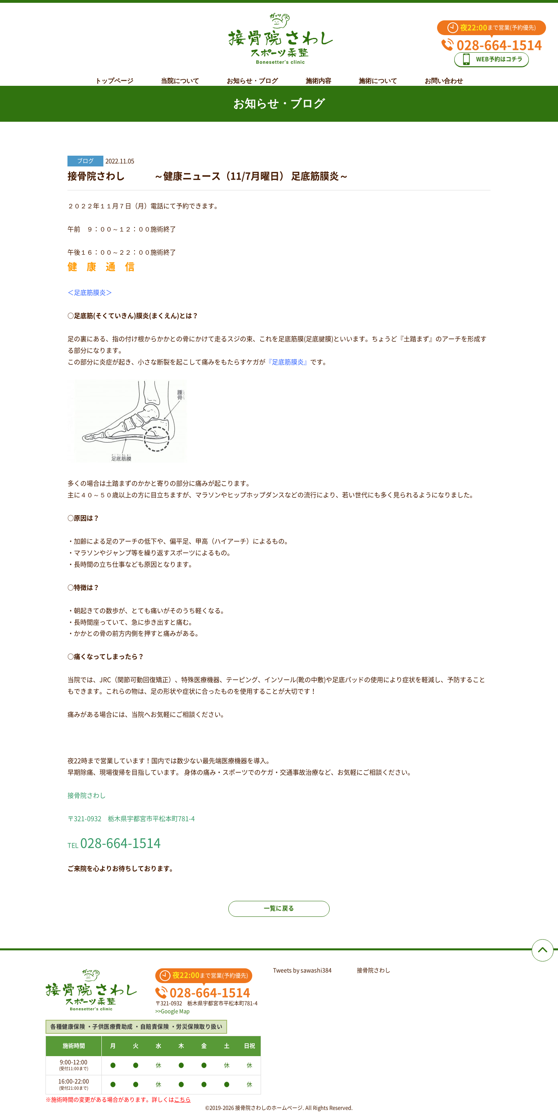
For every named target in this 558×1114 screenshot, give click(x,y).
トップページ (114, 74)
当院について (180, 74)
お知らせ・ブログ (252, 74)
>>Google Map (172, 1011)
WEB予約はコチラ (497, 56)
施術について (378, 74)
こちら (182, 1099)
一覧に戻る (279, 914)
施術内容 (318, 74)
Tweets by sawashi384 (302, 970)
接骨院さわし (373, 970)
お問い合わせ (444, 74)
